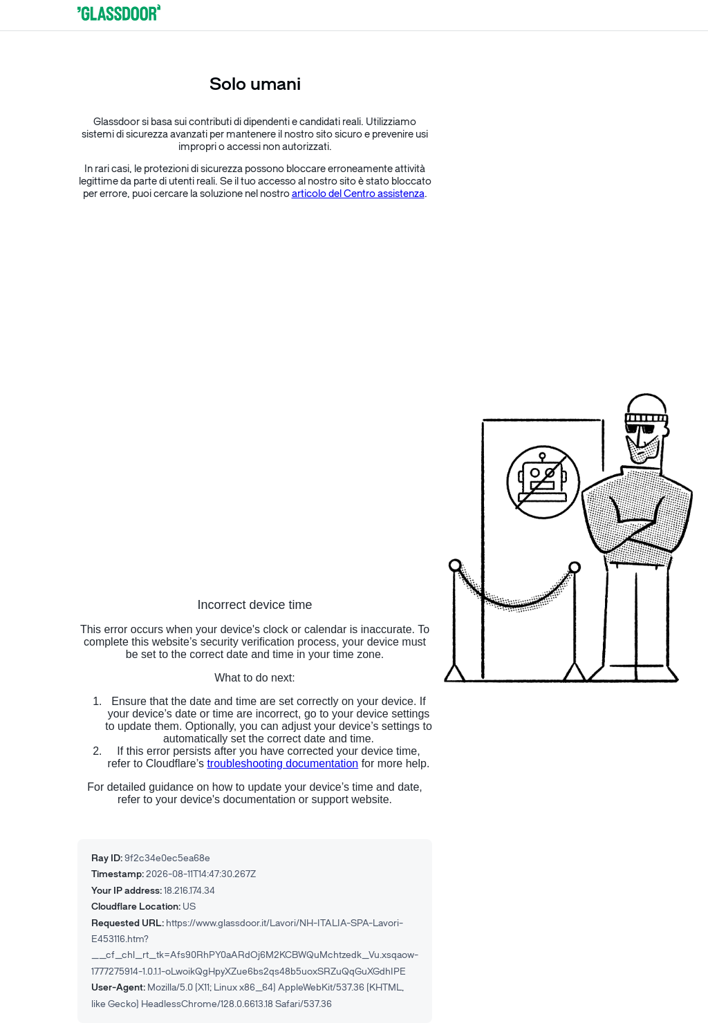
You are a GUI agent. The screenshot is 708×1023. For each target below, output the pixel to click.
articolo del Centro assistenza (358, 194)
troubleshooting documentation (282, 763)
